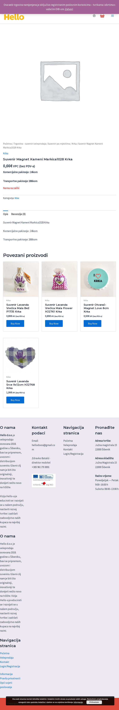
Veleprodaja (6, 657)
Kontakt (4, 662)
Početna (7, 144)
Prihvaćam (94, 702)
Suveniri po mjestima (59, 144)
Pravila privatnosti (10, 678)
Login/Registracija (10, 666)
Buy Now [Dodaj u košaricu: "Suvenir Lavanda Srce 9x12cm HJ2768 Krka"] (15, 400)
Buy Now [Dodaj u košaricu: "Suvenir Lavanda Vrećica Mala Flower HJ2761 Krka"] (54, 323)
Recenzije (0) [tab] (18, 214)
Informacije (6, 674)
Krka (74, 144)
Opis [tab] (5, 214)
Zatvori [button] (69, 9)
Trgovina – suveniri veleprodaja (29, 144)
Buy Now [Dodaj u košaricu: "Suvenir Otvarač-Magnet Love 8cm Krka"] (92, 323)
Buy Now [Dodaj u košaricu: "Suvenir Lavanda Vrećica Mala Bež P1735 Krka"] (15, 323)
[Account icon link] (94, 15)
